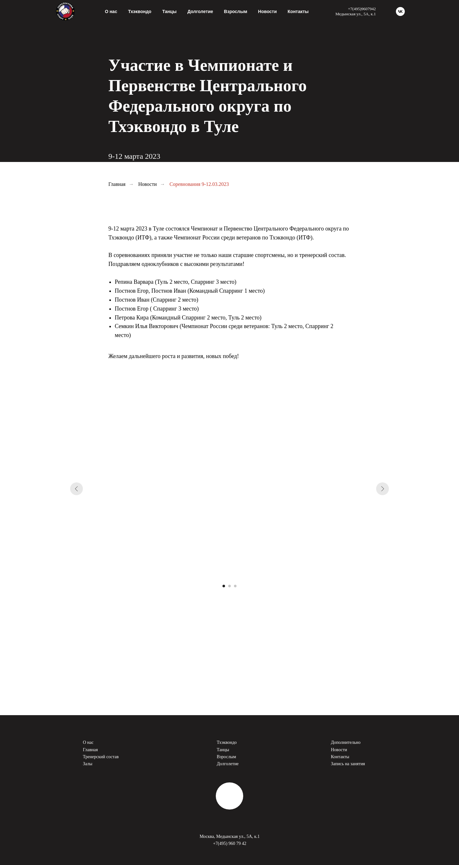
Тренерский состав (101, 756)
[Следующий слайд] (382, 488)
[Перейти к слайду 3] (235, 586)
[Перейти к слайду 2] (229, 586)
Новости (267, 11)
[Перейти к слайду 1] (223, 586)
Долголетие (200, 11)
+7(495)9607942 (362, 8)
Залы (87, 763)
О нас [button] (111, 11)
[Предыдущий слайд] (76, 488)
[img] (229, 796)
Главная (117, 184)
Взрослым (235, 11)
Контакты (298, 11)
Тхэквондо (227, 742)
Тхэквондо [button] (139, 11)
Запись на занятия (348, 763)
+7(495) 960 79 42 (229, 843)
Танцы (169, 11)
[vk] (400, 11)
